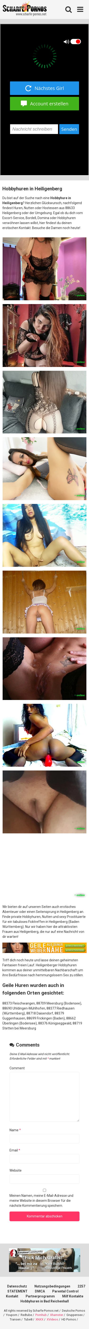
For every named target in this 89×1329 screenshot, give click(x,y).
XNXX (39, 1319)
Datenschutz (17, 1286)
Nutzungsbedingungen (52, 1286)
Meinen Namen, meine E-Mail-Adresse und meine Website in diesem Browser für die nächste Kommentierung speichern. (41, 1200)
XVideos (52, 1319)
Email (14, 1150)
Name (15, 1130)
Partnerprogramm (40, 1296)
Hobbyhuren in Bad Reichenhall (44, 1301)
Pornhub (41, 1315)
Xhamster (56, 1315)
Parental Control (65, 1291)
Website (15, 1170)
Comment (17, 1068)
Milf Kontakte (72, 1296)
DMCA (40, 1291)
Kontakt (12, 1296)
